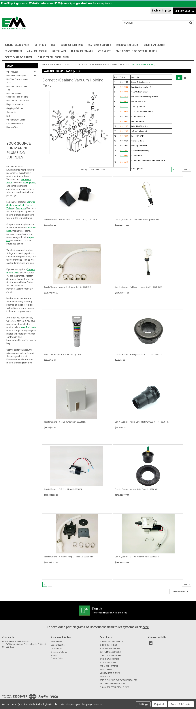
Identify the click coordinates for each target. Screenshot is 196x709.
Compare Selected (180, 592)
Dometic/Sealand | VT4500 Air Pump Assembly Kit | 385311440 (68, 557)
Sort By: (84, 169)
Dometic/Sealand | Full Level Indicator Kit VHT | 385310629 (138, 287)
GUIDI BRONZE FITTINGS (72, 45)
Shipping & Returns (14, 108)
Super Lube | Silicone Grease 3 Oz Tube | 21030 (62, 355)
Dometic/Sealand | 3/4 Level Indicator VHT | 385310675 (137, 220)
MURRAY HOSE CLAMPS (82, 51)
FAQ (8, 116)
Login (155, 10)
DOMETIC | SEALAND (73, 65)
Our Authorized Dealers (16, 119)
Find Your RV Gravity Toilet (17, 100)
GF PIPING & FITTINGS (45, 45)
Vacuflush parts (28, 327)
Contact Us (11, 112)
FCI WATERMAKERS (13, 51)
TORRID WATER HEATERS (127, 45)
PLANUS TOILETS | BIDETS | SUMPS (54, 57)
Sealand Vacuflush (15, 205)
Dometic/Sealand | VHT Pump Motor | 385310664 (63, 489)
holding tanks (29, 182)
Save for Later (57, 641)
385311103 (124, 126)
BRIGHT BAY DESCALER (154, 45)
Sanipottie (21, 208)
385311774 (124, 136)
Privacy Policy (57, 658)
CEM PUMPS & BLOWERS (99, 45)
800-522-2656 (184, 11)
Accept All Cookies (181, 704)
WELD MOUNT (104, 51)
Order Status (56, 648)
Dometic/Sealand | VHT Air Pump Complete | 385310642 (137, 557)
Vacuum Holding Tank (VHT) (143, 65)
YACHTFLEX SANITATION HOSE (18, 57)
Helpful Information (14, 104)
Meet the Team (12, 127)
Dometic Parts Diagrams (17, 75)
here (146, 627)
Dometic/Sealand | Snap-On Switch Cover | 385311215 (65, 422)
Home (44, 65)
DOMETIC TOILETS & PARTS (17, 45)
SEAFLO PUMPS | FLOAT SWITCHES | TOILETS (136, 51)
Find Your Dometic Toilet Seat (16, 88)
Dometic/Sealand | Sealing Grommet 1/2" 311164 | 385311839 (139, 355)
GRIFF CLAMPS (59, 51)
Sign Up (166, 10)
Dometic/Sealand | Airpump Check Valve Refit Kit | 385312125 (68, 287)
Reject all (159, 704)
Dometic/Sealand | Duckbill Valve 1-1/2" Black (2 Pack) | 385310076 (70, 220)
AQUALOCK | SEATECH (37, 51)
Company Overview (14, 123)
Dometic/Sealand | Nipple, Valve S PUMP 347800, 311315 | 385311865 (142, 422)
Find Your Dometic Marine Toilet (17, 81)
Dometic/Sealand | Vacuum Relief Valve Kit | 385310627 (136, 489)
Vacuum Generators (120, 65)
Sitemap (54, 655)
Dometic (31, 202)
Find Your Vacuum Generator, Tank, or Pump (17, 95)
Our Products (12, 72)
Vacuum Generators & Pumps (96, 65)
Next (187, 169)
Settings (143, 704)
